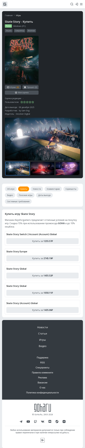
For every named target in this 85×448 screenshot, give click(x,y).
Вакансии (42, 382)
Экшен (8, 30)
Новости (42, 327)
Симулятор (19, 30)
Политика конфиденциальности (42, 392)
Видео (42, 346)
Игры (18, 15)
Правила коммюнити (42, 372)
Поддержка (42, 357)
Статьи (42, 333)
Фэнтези (31, 30)
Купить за (42, 241)
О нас (42, 387)
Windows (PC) (19, 26)
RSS (42, 362)
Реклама (42, 377)
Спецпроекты (42, 367)
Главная (9, 15)
